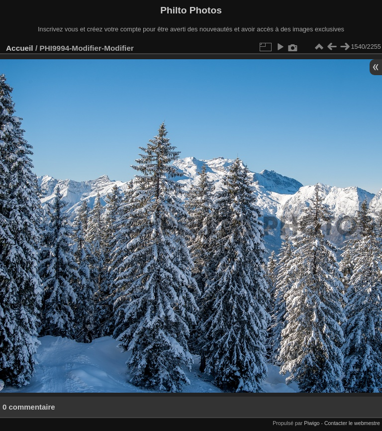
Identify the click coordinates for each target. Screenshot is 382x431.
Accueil (19, 48)
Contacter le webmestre (352, 423)
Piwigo (311, 423)
